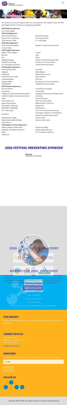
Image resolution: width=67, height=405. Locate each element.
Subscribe (8, 369)
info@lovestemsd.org (11, 346)
